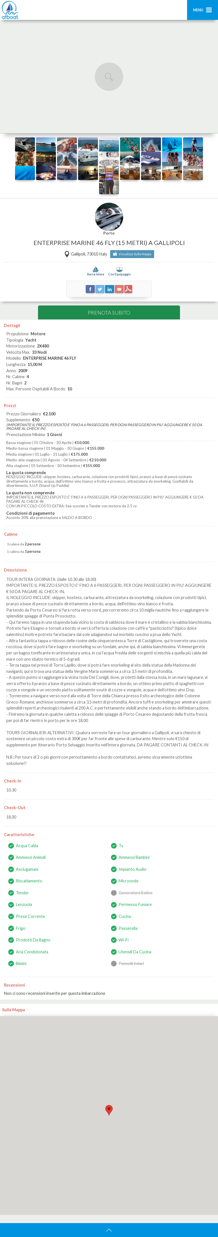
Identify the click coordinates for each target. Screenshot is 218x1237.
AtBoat (10, 10)
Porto (109, 233)
